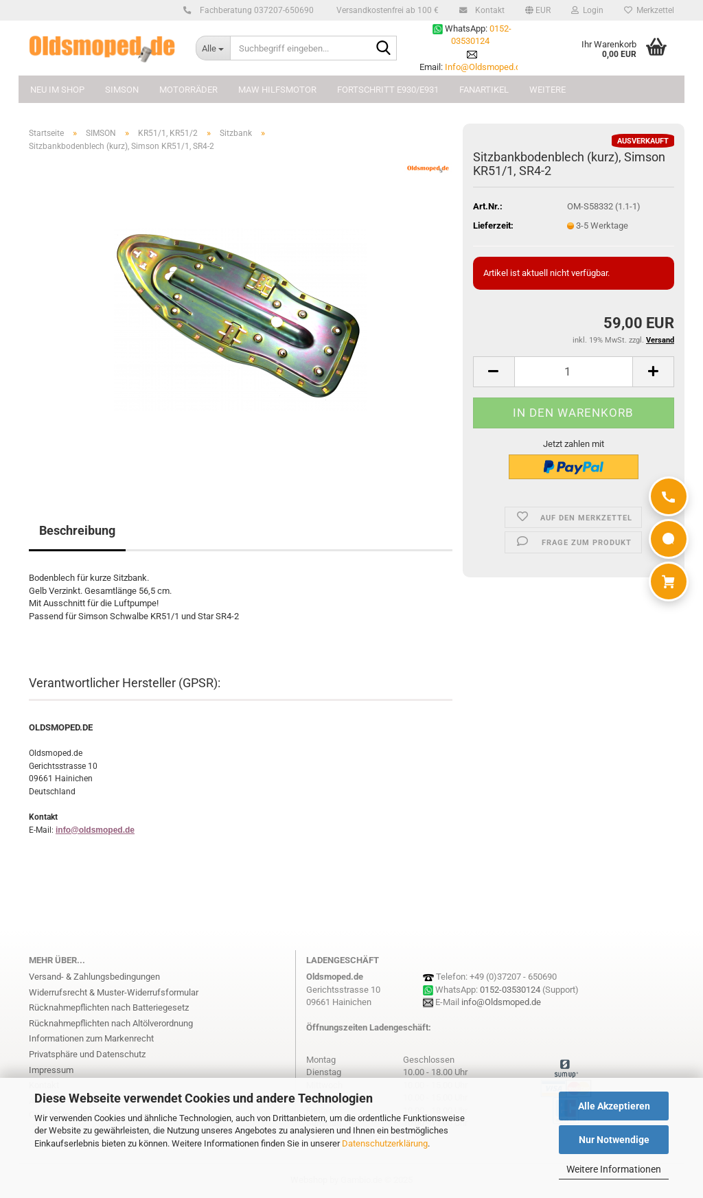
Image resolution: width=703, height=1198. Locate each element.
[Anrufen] (669, 496)
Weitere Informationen (613, 1169)
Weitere (547, 89)
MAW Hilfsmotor (277, 89)
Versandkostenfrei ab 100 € (386, 10)
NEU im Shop (57, 89)
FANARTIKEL (484, 89)
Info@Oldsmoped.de (485, 67)
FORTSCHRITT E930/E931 (388, 89)
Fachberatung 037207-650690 (255, 10)
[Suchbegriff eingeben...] (213, 48)
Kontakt (488, 10)
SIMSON (122, 89)
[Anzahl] (573, 371)
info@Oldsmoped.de (501, 1002)
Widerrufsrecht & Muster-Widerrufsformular (113, 992)
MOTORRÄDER (188, 89)
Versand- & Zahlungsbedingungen (94, 976)
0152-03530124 (510, 989)
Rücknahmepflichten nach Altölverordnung (111, 1023)
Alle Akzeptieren (614, 1106)
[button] (538, 10)
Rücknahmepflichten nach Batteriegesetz (109, 1007)
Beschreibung (77, 530)
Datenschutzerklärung (385, 1143)
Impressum (51, 1070)
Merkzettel (649, 10)
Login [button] (587, 10)
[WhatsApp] (669, 539)
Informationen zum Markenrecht (91, 1038)
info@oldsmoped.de (95, 830)
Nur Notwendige (614, 1139)
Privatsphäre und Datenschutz (87, 1054)
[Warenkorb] (669, 581)
